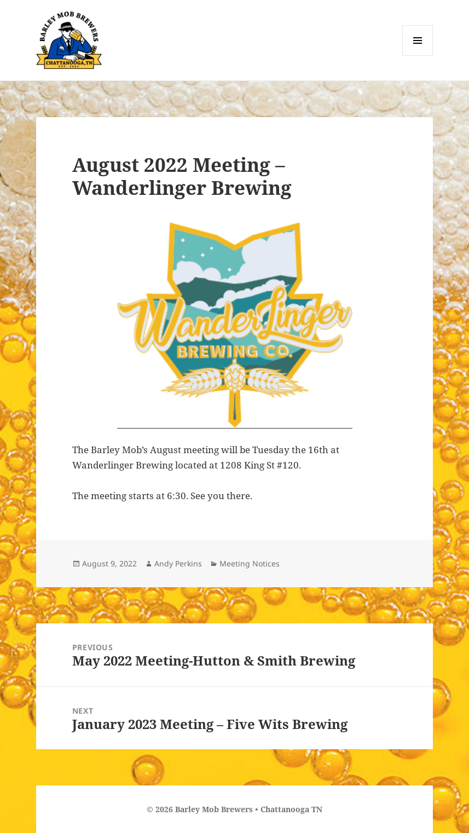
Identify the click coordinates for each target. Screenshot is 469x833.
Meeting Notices (249, 563)
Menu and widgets (418, 55)
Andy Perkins (178, 563)
